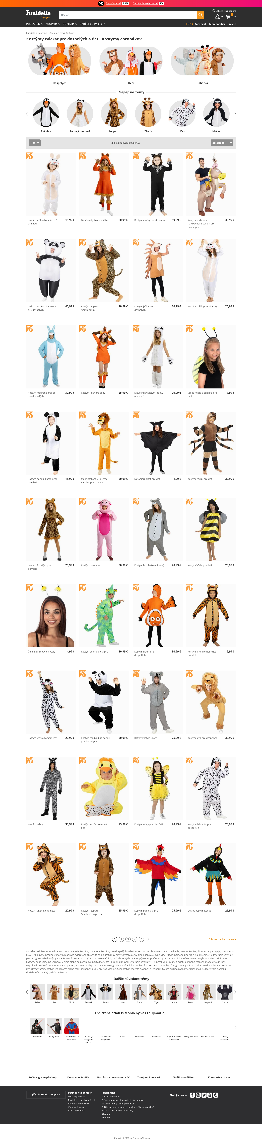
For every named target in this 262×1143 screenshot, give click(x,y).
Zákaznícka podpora (46, 1094)
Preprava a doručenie (78, 1103)
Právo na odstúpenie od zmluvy (117, 1110)
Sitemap (106, 1113)
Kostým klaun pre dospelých (144, 653)
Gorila (225, 1002)
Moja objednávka (76, 1096)
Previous (26, 114)
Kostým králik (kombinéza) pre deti (42, 221)
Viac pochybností (76, 1110)
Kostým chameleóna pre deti (94, 653)
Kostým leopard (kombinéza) (90, 308)
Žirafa (148, 131)
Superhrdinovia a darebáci (71, 1038)
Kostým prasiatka (90, 565)
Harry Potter (54, 1036)
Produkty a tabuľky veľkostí (81, 1100)
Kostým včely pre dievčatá (148, 824)
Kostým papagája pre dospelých (146, 912)
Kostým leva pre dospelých (203, 738)
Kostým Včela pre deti (200, 565)
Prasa (190, 1002)
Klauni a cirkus (208, 1036)
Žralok (140, 1002)
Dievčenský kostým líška (94, 220)
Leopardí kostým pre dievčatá (39, 567)
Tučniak (46, 131)
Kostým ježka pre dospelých (143, 308)
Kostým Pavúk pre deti (200, 478)
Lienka (174, 1002)
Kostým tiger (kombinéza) (42, 910)
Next (235, 114)
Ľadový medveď (80, 131)
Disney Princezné (224, 1038)
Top (188, 24)
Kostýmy (51, 24)
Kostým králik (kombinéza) (202, 306)
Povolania (156, 1036)
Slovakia (106, 1117)
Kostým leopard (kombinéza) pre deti (92, 912)
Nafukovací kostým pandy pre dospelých (42, 308)
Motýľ (71, 1002)
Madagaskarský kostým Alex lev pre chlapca (94, 480)
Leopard (114, 131)
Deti (131, 83)
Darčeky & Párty (91, 24)
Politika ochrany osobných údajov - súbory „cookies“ (128, 1107)
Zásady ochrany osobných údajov (118, 1103)
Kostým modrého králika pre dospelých (41, 394)
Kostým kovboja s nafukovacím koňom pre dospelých (201, 223)
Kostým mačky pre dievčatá (149, 220)
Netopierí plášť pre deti (147, 478)
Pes (182, 131)
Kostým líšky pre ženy (93, 392)
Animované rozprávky (105, 1038)
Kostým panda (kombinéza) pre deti (43, 480)
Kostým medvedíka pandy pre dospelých (95, 739)
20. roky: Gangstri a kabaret (88, 1039)
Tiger (156, 1002)
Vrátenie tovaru (76, 1107)
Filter (33, 142)
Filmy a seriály (190, 1036)
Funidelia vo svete (110, 1096)
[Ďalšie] (148, 939)
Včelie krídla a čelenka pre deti (202, 394)
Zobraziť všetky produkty (222, 939)
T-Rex (37, 1002)
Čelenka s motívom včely (41, 651)
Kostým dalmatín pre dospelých (199, 826)
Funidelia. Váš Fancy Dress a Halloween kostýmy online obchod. (38, 14)
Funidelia (30, 32)
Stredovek (139, 1036)
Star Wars (37, 1036)
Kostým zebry (35, 824)
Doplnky (69, 24)
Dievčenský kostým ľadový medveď (148, 394)
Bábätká (202, 83)
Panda (105, 1002)
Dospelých (60, 83)
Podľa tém (33, 24)
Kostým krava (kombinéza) (42, 738)
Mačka (216, 131)
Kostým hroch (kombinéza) (149, 565)
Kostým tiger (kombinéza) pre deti (202, 653)
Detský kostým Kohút (199, 910)
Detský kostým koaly (145, 738)
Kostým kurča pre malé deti (94, 826)
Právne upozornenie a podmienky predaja (122, 1100)
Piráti (122, 1036)
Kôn (122, 1002)
